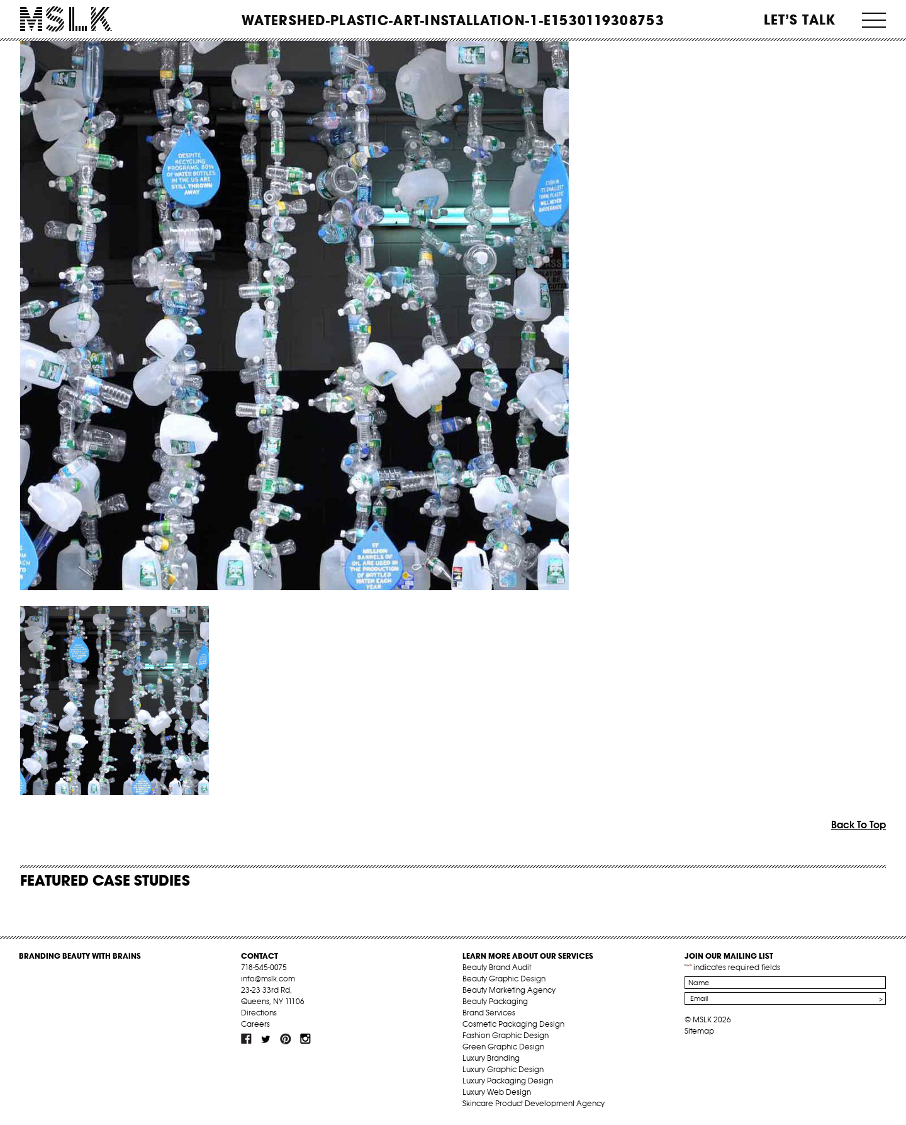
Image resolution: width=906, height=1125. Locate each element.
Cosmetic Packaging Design (513, 1024)
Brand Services (488, 1012)
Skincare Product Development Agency (533, 1103)
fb (246, 1038)
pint (285, 1038)
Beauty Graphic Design (503, 978)
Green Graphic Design (503, 1046)
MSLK (66, 19)
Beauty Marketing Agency (509, 990)
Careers (255, 1024)
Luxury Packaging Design (507, 1080)
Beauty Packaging (495, 1001)
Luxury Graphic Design (503, 1069)
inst (305, 1038)
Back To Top (858, 824)
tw (266, 1038)
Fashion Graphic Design (505, 1035)
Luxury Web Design (496, 1092)
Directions (259, 1012)
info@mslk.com (268, 978)
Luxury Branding (491, 1058)
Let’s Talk (800, 19)
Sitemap (699, 1031)
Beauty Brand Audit (496, 967)
